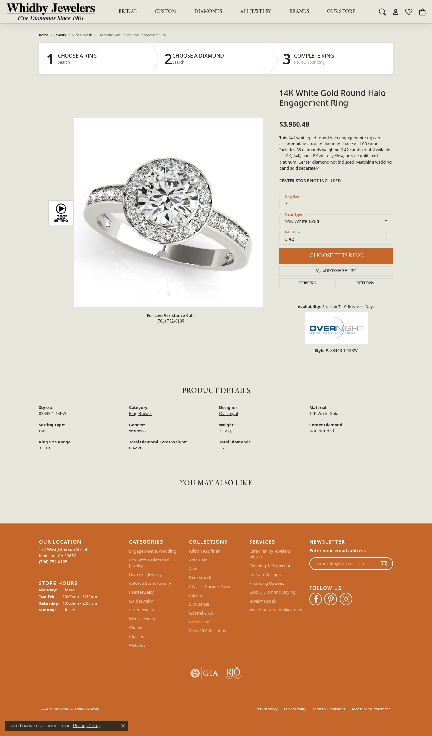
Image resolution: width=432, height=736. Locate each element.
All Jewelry (255, 11)
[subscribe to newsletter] (383, 563)
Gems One (199, 622)
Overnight (228, 413)
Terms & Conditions (329, 709)
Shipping (307, 283)
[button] (382, 11)
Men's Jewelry (142, 619)
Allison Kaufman (204, 551)
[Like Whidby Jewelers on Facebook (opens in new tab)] (315, 599)
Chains (135, 627)
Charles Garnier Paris (209, 586)
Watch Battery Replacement (276, 610)
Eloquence (199, 604)
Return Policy (267, 709)
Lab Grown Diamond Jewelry (149, 562)
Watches (137, 645)
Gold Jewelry (141, 601)
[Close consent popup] (123, 726)
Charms (136, 636)
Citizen (195, 595)
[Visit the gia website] (204, 673)
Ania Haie (198, 560)
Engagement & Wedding (152, 551)
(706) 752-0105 (170, 321)
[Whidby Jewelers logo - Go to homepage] (50, 11)
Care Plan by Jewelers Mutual (269, 554)
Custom (165, 11)
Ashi (193, 569)
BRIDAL (128, 11)
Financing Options (266, 583)
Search (64, 62)
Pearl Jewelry (141, 592)
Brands (299, 11)
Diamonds (208, 11)
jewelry (60, 35)
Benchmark (200, 577)
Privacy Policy (295, 709)
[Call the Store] (53, 562)
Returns (365, 283)
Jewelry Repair (262, 601)
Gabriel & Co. (201, 613)
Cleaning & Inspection (270, 565)
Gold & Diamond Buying (272, 592)
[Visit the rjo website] (233, 673)
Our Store (341, 11)
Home (43, 35)
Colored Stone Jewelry (150, 583)
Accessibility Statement (370, 709)
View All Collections (207, 631)
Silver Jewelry (141, 610)
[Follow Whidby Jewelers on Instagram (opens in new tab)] (346, 599)
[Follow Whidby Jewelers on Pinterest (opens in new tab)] (330, 599)
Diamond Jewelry (145, 574)
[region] (168, 212)
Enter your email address (337, 550)
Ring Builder (82, 35)
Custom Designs (265, 574)
